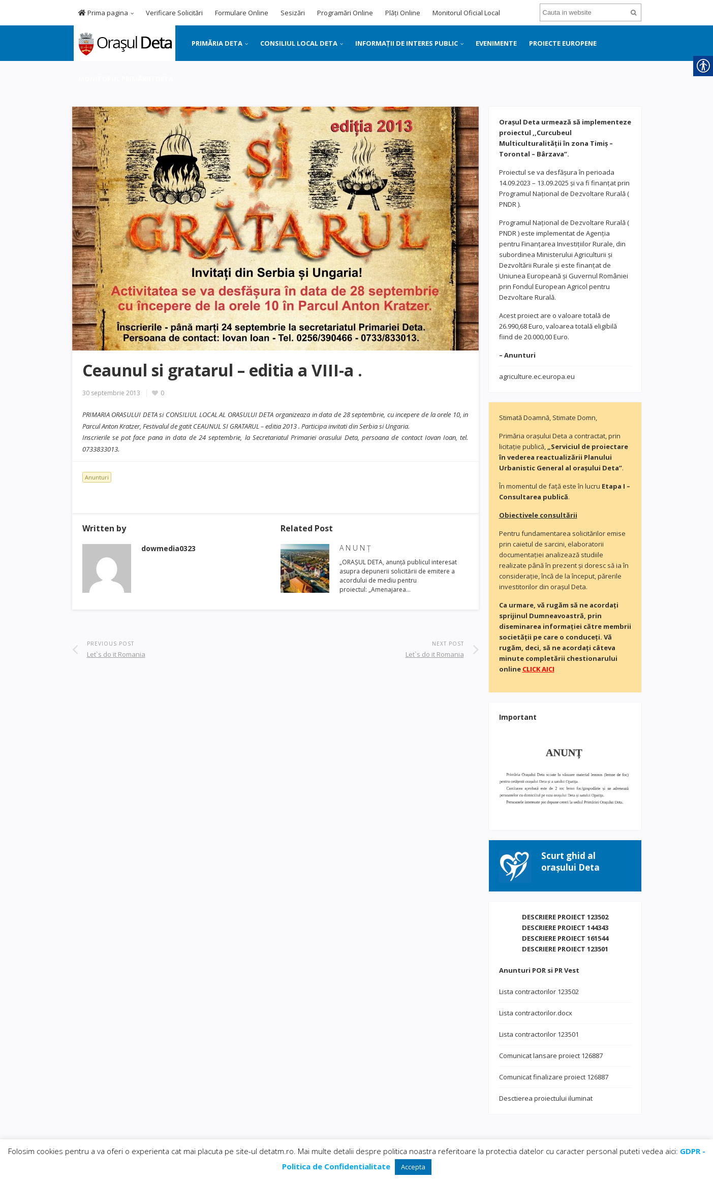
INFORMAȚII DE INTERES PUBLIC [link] (406, 43)
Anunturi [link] (97, 477)
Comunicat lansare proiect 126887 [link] (551, 1055)
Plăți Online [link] (402, 12)
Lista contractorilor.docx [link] (535, 1012)
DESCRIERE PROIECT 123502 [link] (565, 916)
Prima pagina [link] (103, 12)
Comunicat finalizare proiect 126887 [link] (553, 1076)
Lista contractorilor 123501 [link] (539, 1034)
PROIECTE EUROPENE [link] (563, 43)
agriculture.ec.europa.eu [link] (537, 376)
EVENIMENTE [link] (496, 43)
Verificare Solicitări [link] (174, 12)
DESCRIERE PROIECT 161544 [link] (565, 938)
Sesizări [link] (293, 12)
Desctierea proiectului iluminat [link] (546, 1098)
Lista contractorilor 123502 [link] (539, 991)
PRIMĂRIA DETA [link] (217, 43)
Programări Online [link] (345, 12)
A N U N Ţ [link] (354, 548)
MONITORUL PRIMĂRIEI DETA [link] (125, 78)
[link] (123, 42)
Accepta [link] (413, 1166)
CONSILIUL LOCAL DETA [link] (298, 43)
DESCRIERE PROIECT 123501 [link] (565, 948)
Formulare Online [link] (241, 12)
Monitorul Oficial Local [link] (466, 12)
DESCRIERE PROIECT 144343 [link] (565, 927)
